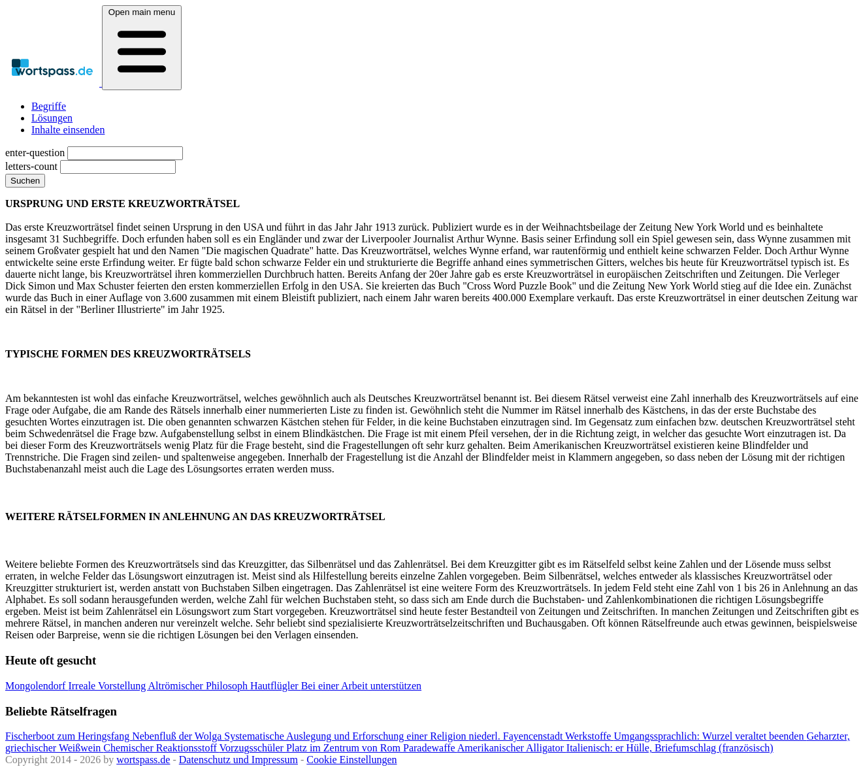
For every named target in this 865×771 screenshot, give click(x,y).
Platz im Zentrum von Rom (344, 747)
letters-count (31, 166)
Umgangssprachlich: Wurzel (674, 736)
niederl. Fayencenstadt (516, 736)
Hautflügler (275, 685)
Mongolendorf (36, 685)
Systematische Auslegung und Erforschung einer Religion (346, 736)
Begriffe (48, 106)
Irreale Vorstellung (108, 685)
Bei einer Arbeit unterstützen (361, 685)
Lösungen (52, 117)
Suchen (25, 181)
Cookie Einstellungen (351, 759)
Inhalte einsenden (68, 129)
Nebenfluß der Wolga (178, 736)
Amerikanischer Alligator (511, 747)
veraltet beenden (770, 736)
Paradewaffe (430, 747)
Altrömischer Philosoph (199, 685)
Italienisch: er (596, 747)
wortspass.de (143, 759)
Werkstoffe (589, 736)
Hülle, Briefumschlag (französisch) (699, 747)
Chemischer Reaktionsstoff (161, 747)
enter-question (35, 152)
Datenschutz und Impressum (238, 759)
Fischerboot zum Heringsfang (68, 736)
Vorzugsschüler (253, 747)
